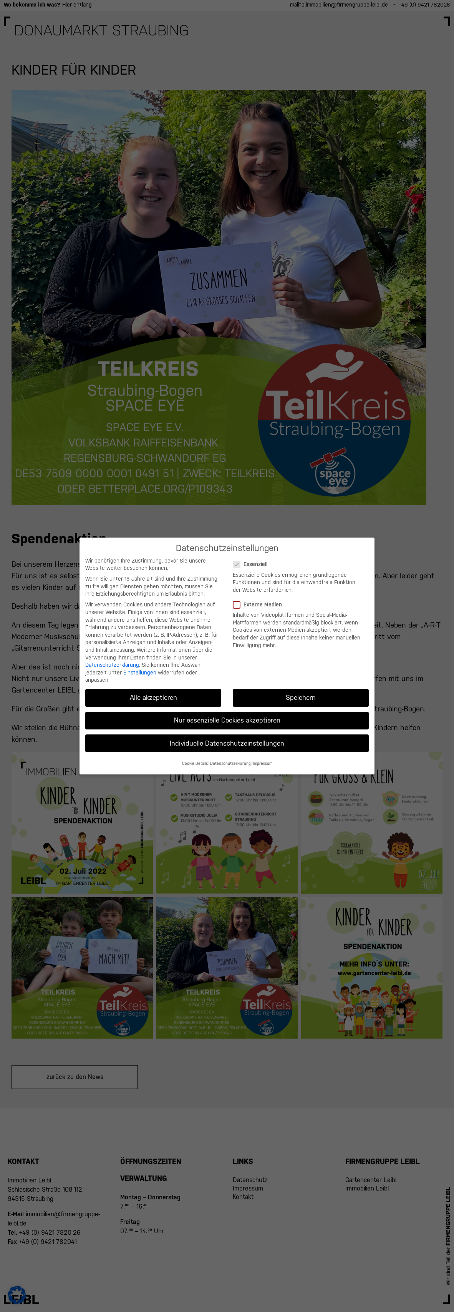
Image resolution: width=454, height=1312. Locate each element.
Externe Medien (260, 599)
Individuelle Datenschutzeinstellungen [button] (227, 737)
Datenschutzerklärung (112, 659)
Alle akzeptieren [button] (153, 692)
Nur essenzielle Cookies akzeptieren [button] (227, 714)
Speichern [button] (301, 692)
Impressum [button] (262, 757)
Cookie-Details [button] (195, 757)
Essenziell (252, 558)
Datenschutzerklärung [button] (230, 757)
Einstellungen (139, 667)
